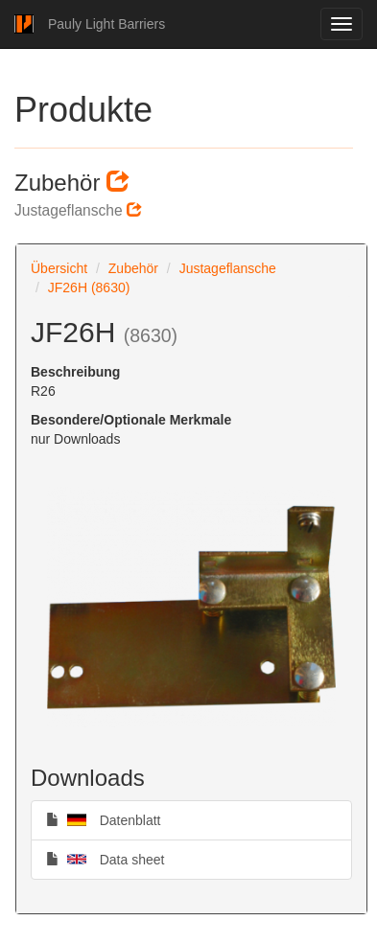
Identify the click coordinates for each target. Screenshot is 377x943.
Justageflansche (227, 268)
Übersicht (59, 268)
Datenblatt (103, 819)
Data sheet (105, 858)
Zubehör (133, 268)
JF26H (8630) (89, 287)
